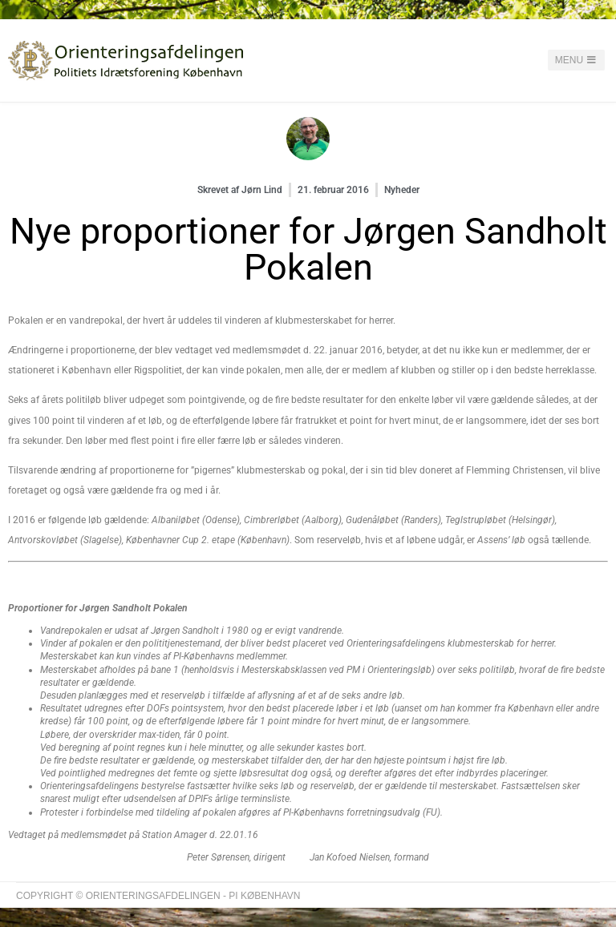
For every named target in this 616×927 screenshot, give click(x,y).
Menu (576, 60)
